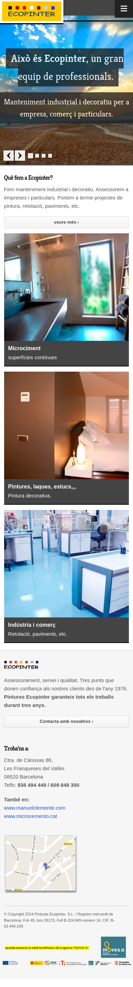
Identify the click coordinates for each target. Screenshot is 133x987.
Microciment (24, 348)
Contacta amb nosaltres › (66, 721)
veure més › (66, 222)
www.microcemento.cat (30, 816)
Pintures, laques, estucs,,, (42, 487)
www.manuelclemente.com (34, 808)
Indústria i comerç (32, 625)
